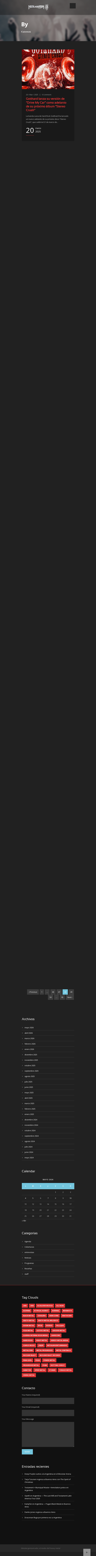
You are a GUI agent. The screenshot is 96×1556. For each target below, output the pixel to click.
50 (51, 997)
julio (28, 1081)
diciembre (31, 1054)
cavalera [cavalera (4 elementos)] (42, 1316)
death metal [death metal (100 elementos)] (28, 1320)
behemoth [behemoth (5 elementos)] (67, 1311)
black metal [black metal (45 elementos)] (28, 1316)
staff (26, 1274)
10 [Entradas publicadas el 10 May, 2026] (70, 1198)
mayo (29, 1027)
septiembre (32, 1071)
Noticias (28, 1257)
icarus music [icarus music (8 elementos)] (29, 1345)
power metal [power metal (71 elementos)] (49, 1360)
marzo (29, 1038)
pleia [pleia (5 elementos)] (37, 1360)
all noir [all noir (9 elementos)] (60, 1306)
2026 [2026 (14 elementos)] (32, 1306)
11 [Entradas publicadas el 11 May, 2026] (26, 1204)
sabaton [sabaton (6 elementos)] (27, 1370)
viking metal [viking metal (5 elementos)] (29, 1375)
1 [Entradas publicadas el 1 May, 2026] (55, 1192)
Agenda (28, 1241)
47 (59, 992)
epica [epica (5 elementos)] (40, 1325)
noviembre (31, 1060)
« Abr (24, 1220)
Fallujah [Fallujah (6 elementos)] (60, 1325)
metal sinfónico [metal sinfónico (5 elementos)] (63, 1350)
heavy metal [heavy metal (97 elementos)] (41, 1340)
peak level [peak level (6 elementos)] (27, 1360)
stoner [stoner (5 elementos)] (52, 1370)
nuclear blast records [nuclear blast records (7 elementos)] (50, 1355)
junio (29, 1087)
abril (29, 1033)
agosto (30, 1076)
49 (71, 992)
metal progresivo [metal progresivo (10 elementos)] (44, 1350)
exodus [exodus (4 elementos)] (49, 1325)
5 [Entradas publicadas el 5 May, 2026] (32, 1198)
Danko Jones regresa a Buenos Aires (40, 1516)
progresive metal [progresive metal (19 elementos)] (31, 1365)
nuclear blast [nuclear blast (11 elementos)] (29, 1355)
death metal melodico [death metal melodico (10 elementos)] (48, 1320)
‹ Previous (33, 992)
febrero (30, 1044)
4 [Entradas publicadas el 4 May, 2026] (25, 1198)
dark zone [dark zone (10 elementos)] (53, 1316)
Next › (69, 997)
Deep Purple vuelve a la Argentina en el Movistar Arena (48, 1478)
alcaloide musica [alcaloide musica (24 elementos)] (45, 1306)
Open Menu (73, 5)
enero (29, 1049)
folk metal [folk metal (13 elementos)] (28, 1330)
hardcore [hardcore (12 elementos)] (55, 1335)
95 (62, 997)
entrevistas (29, 1252)
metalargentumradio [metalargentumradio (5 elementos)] (57, 1345)
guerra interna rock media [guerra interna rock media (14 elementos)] (35, 1335)
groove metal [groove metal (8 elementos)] (58, 1330)
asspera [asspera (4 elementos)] (26, 1311)
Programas (29, 1263)
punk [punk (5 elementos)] (45, 1365)
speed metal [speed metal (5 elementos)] (40, 1370)
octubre (30, 1065)
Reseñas (28, 1268)
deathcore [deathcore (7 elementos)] (67, 1316)
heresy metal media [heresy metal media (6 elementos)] (59, 1340)
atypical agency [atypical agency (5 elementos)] (41, 1311)
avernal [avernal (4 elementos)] (55, 1311)
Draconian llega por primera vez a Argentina (43, 1521)
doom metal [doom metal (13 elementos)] (28, 1325)
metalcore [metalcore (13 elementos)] (28, 1350)
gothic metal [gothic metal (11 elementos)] (43, 1330)
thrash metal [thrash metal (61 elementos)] (65, 1370)
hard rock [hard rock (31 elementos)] (27, 1340)
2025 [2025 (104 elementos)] (25, 1306)
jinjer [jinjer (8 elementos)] (41, 1345)
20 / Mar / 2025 (32, 94)
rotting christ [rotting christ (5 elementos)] (58, 1365)
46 (53, 992)
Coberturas (29, 1247)
